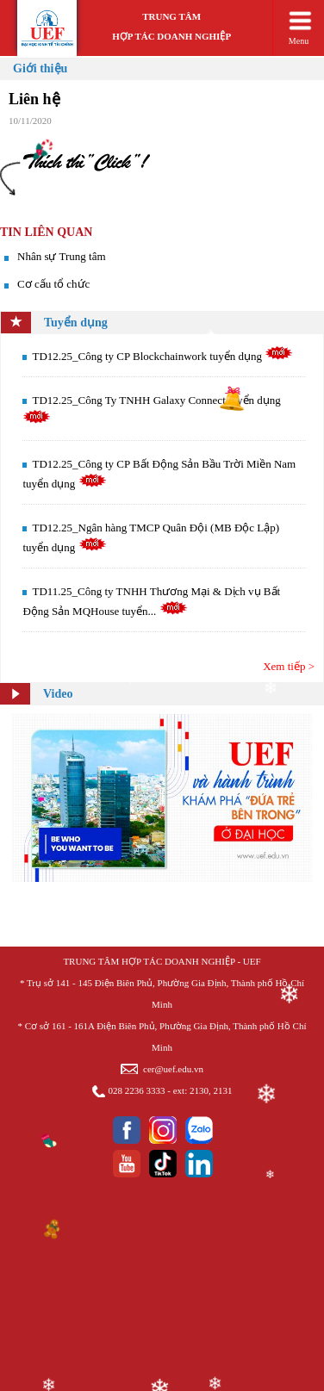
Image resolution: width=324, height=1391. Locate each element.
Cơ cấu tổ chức (53, 283)
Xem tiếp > (289, 666)
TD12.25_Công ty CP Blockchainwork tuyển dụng (162, 356)
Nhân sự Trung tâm (61, 256)
